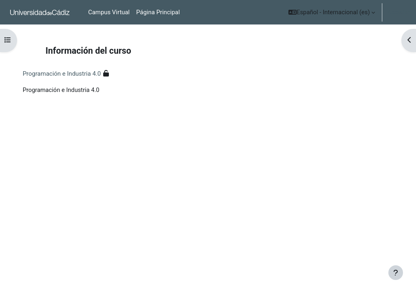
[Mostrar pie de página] (395, 272)
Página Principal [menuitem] (158, 12)
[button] (331, 12)
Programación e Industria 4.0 (70, 73)
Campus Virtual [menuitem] (109, 12)
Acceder (398, 12)
